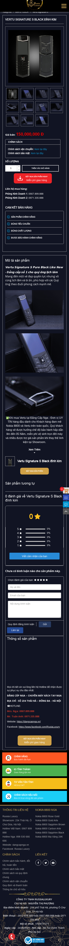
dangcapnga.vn (20, 844)
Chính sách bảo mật (13, 869)
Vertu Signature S (40, 12)
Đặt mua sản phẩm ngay (37, 178)
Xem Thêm (34, 449)
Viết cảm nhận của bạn (34, 556)
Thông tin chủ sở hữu (14, 889)
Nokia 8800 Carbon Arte (48, 828)
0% (48, 528)
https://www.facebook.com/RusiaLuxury (39, 726)
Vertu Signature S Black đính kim (39, 461)
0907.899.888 (36, 193)
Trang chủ (7, 12)
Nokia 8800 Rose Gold (47, 816)
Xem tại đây (40, 149)
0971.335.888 (36, 197)
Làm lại (15, 630)
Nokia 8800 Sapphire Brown (50, 824)
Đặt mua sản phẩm (34, 471)
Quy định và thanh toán (15, 885)
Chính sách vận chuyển (15, 881)
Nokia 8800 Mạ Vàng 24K (49, 836)
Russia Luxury (22, 849)
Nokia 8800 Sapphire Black (49, 832)
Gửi (45, 624)
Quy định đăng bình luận (21, 624)
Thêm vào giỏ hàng (40, 168)
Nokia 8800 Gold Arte (46, 820)
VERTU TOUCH (22, 12)
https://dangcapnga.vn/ (29, 721)
